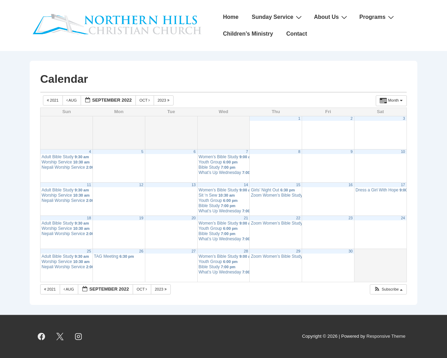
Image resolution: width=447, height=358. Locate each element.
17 (403, 185)
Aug (72, 100)
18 (89, 218)
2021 (53, 100)
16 (351, 185)
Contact (296, 34)
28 (246, 251)
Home (230, 17)
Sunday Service (277, 17)
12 (141, 185)
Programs (377, 17)
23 (351, 218)
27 (193, 251)
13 (193, 185)
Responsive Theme (385, 336)
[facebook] (41, 336)
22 (298, 218)
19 (141, 218)
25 (89, 251)
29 (298, 251)
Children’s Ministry (248, 34)
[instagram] (78, 336)
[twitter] (60, 336)
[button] (388, 289)
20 (193, 218)
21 (246, 218)
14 (246, 185)
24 (403, 218)
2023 (163, 100)
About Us (331, 17)
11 (89, 185)
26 (141, 251)
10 (403, 151)
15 (298, 185)
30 (351, 251)
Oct (145, 100)
